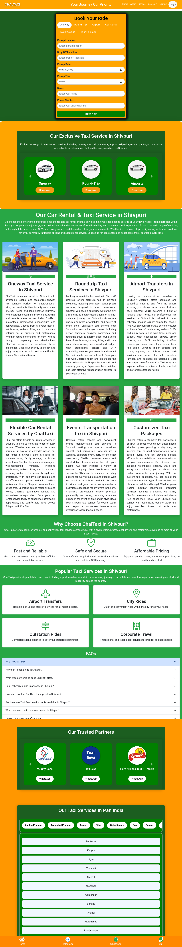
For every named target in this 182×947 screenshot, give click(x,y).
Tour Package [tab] (89, 31)
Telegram (68, 941)
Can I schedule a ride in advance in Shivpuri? (30, 686)
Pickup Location (66, 40)
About (133, 4)
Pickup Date (63, 64)
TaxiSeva (90, 769)
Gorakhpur (91, 895)
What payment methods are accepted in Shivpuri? (32, 710)
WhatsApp (45, 778)
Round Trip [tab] (80, 24)
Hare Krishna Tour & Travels (137, 769)
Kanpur (91, 850)
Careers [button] (151, 4)
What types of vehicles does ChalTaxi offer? (29, 677)
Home (125, 4)
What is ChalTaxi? (15, 661)
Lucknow (91, 841)
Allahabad (90, 886)
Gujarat (154, 825)
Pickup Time (64, 76)
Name (60, 88)
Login (173, 4)
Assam (85, 825)
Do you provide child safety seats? (24, 718)
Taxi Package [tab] (67, 31)
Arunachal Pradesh (62, 825)
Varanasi (91, 868)
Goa (139, 825)
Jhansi (91, 913)
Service (142, 4)
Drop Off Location (67, 52)
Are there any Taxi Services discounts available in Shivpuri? (37, 702)
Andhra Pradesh (34, 825)
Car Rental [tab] (111, 24)
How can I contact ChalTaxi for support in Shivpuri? (33, 694)
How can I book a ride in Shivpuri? (24, 669)
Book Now (91, 113)
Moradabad (91, 921)
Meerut (91, 877)
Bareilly (91, 904)
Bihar (101, 825)
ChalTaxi (12, 4)
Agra (90, 859)
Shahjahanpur (91, 930)
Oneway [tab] (64, 24)
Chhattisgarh (120, 825)
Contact (163, 4)
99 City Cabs (45, 769)
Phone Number (65, 100)
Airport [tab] (96, 24)
